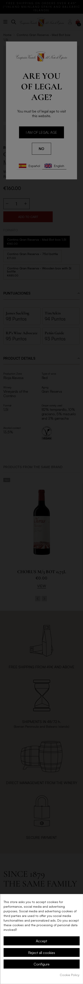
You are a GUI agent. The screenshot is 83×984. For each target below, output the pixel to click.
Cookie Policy (69, 975)
